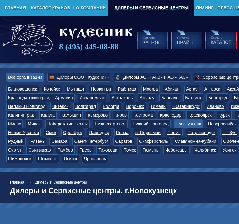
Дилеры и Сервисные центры (151, 7)
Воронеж (135, 106)
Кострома (143, 115)
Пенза (122, 132)
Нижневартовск (110, 123)
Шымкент (47, 158)
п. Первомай (148, 132)
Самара (59, 141)
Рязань (37, 141)
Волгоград (85, 106)
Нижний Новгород (151, 123)
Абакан (172, 88)
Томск (130, 149)
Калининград (21, 115)
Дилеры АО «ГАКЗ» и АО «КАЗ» (155, 77)
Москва (150, 88)
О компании (91, 7)
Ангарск (212, 88)
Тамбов (65, 149)
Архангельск (92, 97)
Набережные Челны (67, 123)
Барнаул (169, 97)
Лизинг (204, 7)
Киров (121, 115)
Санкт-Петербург (91, 141)
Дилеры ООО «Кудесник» (83, 77)
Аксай (233, 88)
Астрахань (122, 97)
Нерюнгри (101, 88)
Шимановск (19, 158)
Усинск (230, 149)
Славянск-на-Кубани (195, 141)
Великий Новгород (26, 106)
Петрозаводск (201, 132)
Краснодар (171, 115)
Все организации (25, 77)
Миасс (14, 123)
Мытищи (75, 88)
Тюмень (150, 149)
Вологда (111, 106)
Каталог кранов (50, 7)
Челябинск (205, 149)
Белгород (217, 97)
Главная (15, 7)
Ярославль (95, 158)
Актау (192, 88)
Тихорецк (107, 149)
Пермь (174, 132)
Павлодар (99, 132)
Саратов (123, 141)
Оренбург (72, 132)
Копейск (52, 88)
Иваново (215, 106)
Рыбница (127, 88)
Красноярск (200, 115)
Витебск (60, 106)
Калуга (48, 115)
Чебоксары (176, 149)
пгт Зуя (229, 132)
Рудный (16, 141)
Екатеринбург (186, 106)
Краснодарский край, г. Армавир (40, 97)
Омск (51, 132)
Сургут (14, 149)
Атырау (146, 97)
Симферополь (153, 141)
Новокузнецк (188, 123)
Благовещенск (22, 88)
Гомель (158, 106)
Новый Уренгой (23, 132)
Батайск (193, 97)
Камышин (71, 115)
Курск (224, 115)
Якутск (70, 158)
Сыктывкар (39, 149)
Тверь (85, 149)
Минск (34, 123)
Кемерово (98, 115)
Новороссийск (222, 123)
